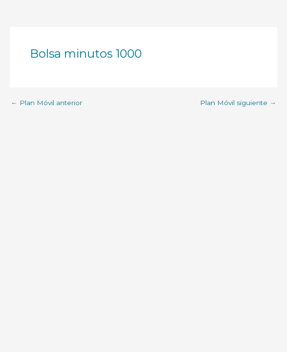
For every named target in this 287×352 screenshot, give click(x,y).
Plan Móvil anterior (46, 103)
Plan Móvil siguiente (238, 103)
